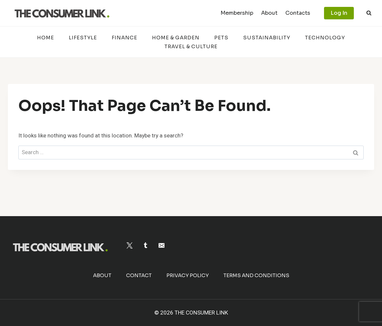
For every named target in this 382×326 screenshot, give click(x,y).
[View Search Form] (369, 13)
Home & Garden (176, 37)
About (269, 13)
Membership (236, 13)
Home (45, 37)
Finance (124, 37)
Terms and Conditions (256, 275)
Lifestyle (83, 37)
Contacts (297, 13)
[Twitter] (130, 245)
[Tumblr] (146, 245)
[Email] (161, 245)
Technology (325, 37)
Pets (221, 37)
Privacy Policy (187, 275)
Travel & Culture (191, 46)
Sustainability (266, 37)
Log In (339, 13)
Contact (139, 275)
